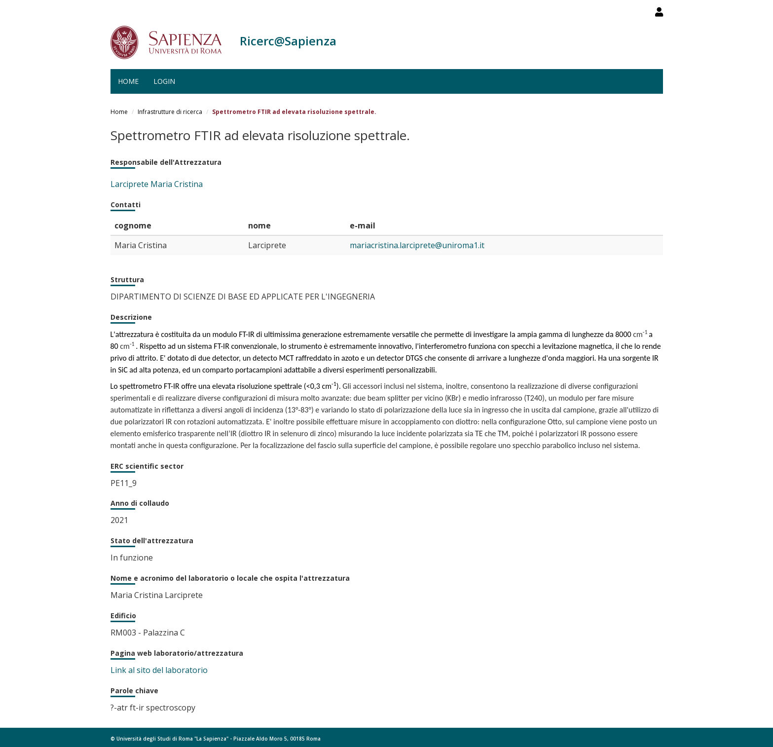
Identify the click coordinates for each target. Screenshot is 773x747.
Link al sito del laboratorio (159, 670)
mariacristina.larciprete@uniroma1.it (417, 245)
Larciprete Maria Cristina (156, 184)
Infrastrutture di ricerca (170, 112)
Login (164, 81)
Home (128, 81)
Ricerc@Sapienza (288, 41)
